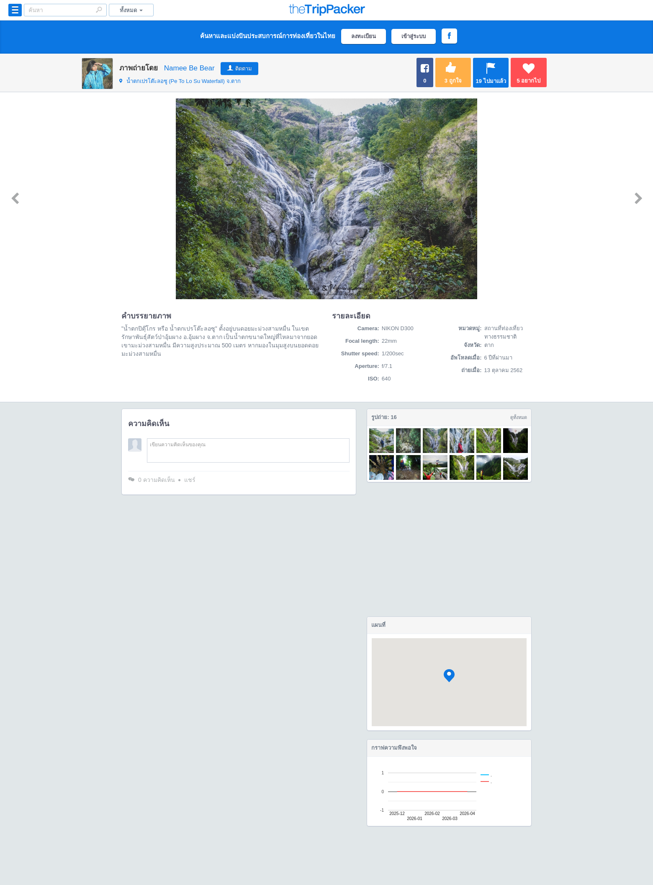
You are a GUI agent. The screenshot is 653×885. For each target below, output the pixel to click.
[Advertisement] (449, 549)
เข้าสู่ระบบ (413, 36)
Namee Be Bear (189, 68)
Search (99, 9)
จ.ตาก (180, 81)
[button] (449, 675)
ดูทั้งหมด (518, 417)
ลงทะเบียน (363, 36)
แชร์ (189, 479)
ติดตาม (243, 68)
